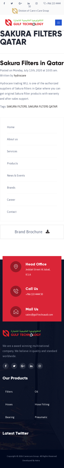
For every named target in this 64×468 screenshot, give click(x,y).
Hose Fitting (42, 404)
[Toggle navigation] (58, 22)
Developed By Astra (31, 460)
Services (12, 151)
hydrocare (20, 75)
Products (12, 163)
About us (12, 139)
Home (11, 127)
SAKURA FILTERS (17, 106)
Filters (9, 391)
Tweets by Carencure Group (19, 443)
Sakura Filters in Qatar (32, 63)
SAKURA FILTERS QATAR (42, 106)
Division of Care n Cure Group (30, 10)
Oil (36, 391)
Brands (11, 187)
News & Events (16, 175)
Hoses (9, 404)
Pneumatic (41, 417)
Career (11, 199)
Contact (12, 211)
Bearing (9, 417)
